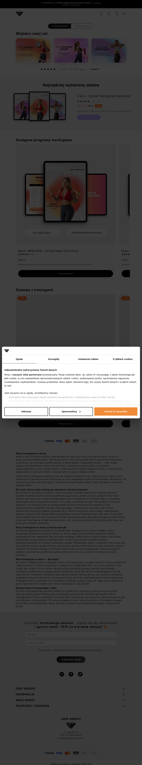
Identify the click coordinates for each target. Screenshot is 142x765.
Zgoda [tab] (19, 359)
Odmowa (26, 411)
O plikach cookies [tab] (123, 359)
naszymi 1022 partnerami (27, 374)
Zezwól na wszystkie (116, 411)
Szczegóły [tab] (53, 359)
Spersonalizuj (71, 411)
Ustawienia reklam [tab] (88, 359)
